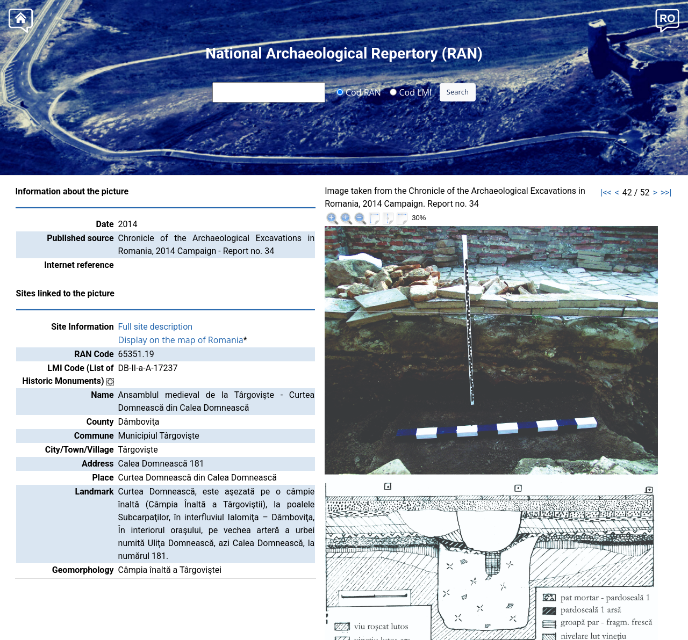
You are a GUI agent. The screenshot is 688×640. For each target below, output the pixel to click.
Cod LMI (411, 92)
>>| (666, 192)
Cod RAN (358, 92)
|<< (606, 192)
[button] (667, 19)
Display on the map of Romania (180, 340)
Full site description (155, 327)
